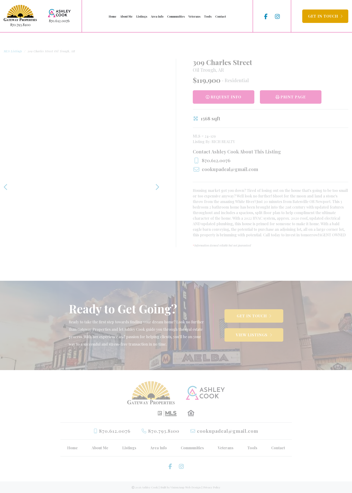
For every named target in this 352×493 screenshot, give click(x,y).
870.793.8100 (20, 24)
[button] (325, 16)
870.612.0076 (59, 20)
